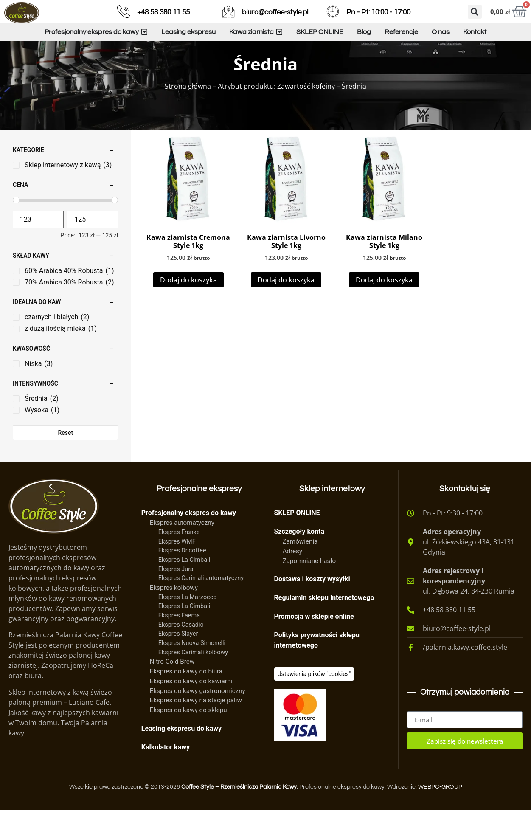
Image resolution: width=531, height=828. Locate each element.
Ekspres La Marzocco (187, 615)
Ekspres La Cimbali (184, 577)
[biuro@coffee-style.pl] (228, 11)
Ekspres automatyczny (182, 540)
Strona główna (188, 104)
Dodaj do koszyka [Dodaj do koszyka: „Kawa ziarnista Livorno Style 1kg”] (286, 297)
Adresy (293, 569)
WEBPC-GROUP (440, 805)
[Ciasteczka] (314, 691)
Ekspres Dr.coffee (182, 568)
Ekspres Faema (179, 633)
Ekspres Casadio (181, 642)
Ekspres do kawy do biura (186, 689)
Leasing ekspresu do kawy (181, 746)
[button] (475, 12)
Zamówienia (300, 559)
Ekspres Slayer (178, 651)
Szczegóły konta (299, 549)
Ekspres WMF (177, 559)
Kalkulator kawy (165, 765)
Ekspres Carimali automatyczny (201, 596)
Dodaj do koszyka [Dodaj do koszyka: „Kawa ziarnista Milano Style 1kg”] (384, 297)
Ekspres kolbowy (174, 605)
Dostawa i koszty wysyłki (312, 597)
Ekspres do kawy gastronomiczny (197, 709)
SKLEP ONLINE (297, 531)
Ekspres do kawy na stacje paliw (196, 718)
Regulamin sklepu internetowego (324, 615)
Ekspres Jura (176, 587)
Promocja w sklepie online (314, 634)
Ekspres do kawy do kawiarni (191, 699)
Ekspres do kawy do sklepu (188, 728)
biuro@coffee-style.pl (275, 12)
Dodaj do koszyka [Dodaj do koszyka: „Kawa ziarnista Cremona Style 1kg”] (188, 297)
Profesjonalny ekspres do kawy (188, 531)
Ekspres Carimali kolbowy (193, 670)
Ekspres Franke (179, 550)
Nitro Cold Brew (172, 679)
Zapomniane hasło (309, 579)
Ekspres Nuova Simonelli (191, 661)
